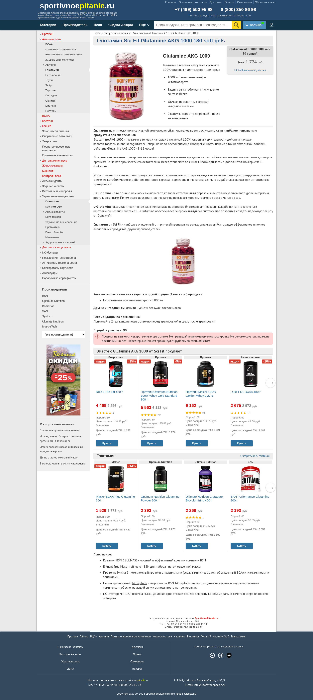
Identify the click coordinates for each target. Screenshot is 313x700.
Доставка (216, 2)
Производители (74, 25)
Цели (98, 25)
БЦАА (93, 636)
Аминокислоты (141, 33)
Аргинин (50, 64)
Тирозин (50, 90)
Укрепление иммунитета (58, 196)
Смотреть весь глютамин (255, 456)
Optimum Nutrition (53, 301)
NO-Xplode (139, 583)
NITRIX (125, 594)
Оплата (229, 2)
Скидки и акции (120, 25)
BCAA (49, 44)
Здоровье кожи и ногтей (60, 242)
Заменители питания (55, 131)
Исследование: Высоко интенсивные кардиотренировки (61, 449)
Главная (170, 2)
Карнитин (48, 170)
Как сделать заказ (70, 654)
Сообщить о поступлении (252, 70)
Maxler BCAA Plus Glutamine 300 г (115, 498)
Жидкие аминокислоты (59, 59)
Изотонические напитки (57, 155)
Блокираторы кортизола (57, 268)
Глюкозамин (238, 636)
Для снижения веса (54, 160)
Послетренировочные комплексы (56, 148)
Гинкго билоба (54, 232)
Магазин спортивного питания (112, 33)
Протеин (47, 34)
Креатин (47, 121)
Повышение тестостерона (59, 257)
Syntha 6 (122, 572)
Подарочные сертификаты (59, 278)
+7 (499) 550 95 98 (194, 9)
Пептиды (50, 110)
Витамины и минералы (57, 191)
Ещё (142, 25)
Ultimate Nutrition (52, 321)
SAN (45, 311)
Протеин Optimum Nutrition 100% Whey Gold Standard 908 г (159, 395)
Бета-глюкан (53, 216)
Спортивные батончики (57, 136)
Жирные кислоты (53, 186)
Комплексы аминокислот (60, 49)
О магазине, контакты (193, 2)
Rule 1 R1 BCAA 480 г (246, 391)
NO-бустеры (50, 252)
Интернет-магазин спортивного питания (183, 618)
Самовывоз (244, 2)
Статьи (70, 668)
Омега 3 (206, 636)
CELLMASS (130, 560)
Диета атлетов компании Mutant (59, 457)
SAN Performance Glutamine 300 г (250, 498)
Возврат (137, 668)
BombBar (48, 306)
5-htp (48, 85)
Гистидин (51, 95)
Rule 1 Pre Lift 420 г (109, 391)
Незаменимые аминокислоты (63, 54)
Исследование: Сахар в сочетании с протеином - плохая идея (61, 438)
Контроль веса (51, 176)
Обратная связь (265, 2)
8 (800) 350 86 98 (238, 9)
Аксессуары (49, 273)
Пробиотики (52, 227)
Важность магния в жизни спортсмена (62, 463)
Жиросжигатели (52, 165)
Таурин (49, 80)
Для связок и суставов (56, 247)
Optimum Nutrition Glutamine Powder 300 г (160, 498)
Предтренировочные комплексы (131, 636)
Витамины (193, 636)
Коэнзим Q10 (53, 206)
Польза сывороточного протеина (59, 430)
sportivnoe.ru (77, 5)
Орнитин (50, 100)
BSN (45, 296)
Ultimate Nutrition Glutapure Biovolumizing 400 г (204, 498)
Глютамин (157, 33)
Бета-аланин (53, 75)
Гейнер (46, 126)
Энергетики (49, 141)
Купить (106, 443)
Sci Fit (169, 33)
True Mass (120, 566)
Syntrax (47, 316)
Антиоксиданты (52, 181)
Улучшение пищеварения (61, 222)
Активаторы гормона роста (59, 262)
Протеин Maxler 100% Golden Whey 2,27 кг (201, 393)
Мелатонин (52, 237)
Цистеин (50, 105)
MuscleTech (49, 326)
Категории (48, 25)
